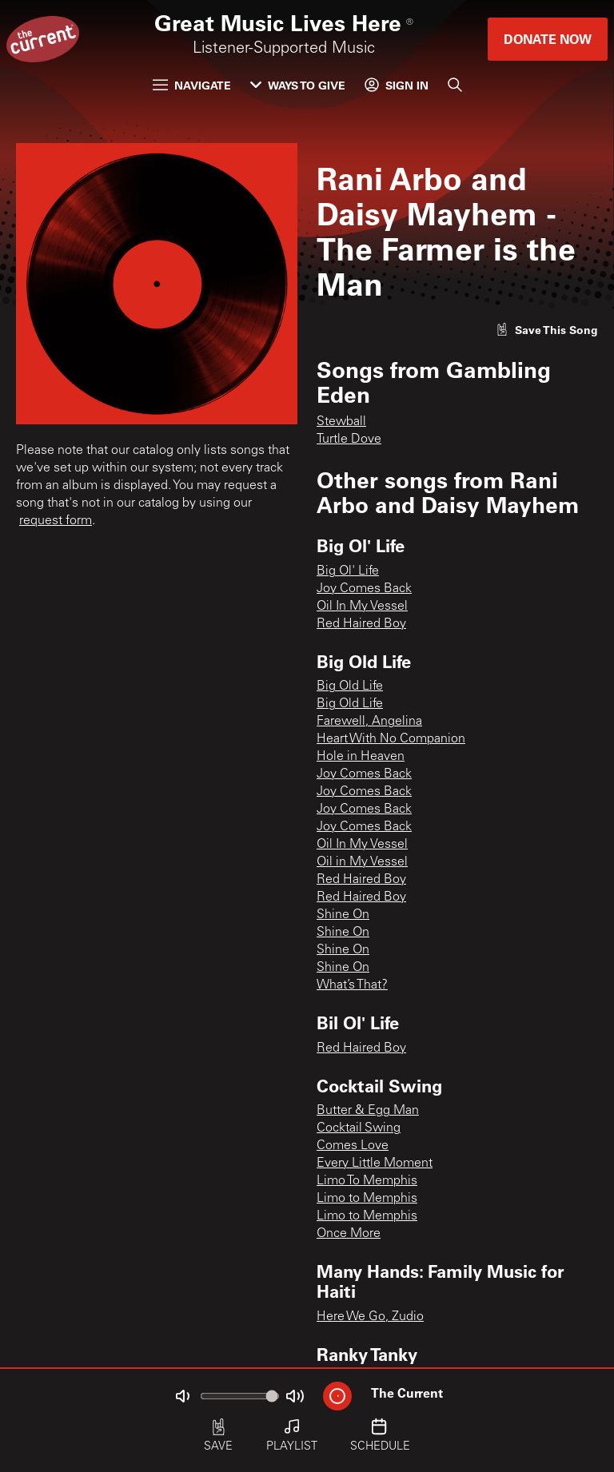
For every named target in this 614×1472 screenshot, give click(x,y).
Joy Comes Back (364, 589)
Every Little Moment (375, 1163)
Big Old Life (350, 686)
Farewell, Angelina (369, 721)
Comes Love (353, 1146)
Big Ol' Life (348, 571)
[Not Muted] (182, 1396)
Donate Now (548, 38)
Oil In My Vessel (362, 606)
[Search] (454, 84)
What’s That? (352, 985)
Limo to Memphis (367, 1198)
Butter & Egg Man (368, 1110)
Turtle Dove (349, 439)
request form (55, 521)
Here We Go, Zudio (370, 1317)
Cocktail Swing (359, 1128)
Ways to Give (297, 85)
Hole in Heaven (361, 756)
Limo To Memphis (367, 1181)
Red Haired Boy (361, 624)
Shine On (343, 915)
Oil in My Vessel (362, 862)
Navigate (192, 85)
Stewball (341, 422)
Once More (349, 1233)
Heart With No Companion (391, 739)
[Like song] (547, 330)
